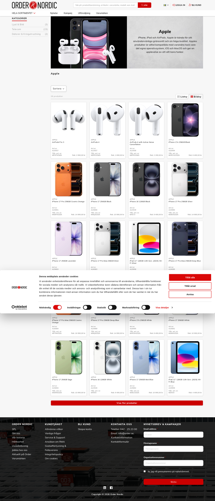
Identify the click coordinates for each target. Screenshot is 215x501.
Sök (144, 5)
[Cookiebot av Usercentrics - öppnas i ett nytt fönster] (19, 495)
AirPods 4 (95, 151)
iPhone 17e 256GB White (141, 329)
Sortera (59, 97)
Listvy (182, 105)
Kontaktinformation (121, 437)
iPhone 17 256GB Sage (62, 388)
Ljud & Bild (30, 33)
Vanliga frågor (53, 433)
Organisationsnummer (155, 457)
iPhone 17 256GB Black (101, 210)
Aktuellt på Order (21, 454)
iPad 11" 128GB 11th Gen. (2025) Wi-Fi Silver (146, 270)
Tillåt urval (190, 473)
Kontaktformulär (120, 441)
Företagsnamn (151, 443)
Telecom (30, 38)
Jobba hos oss (19, 450)
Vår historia (18, 437)
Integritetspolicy (54, 454)
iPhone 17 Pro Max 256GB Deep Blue (185, 269)
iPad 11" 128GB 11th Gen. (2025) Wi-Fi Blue (185, 389)
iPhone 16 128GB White (101, 388)
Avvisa (190, 482)
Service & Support (55, 437)
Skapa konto (85, 429)
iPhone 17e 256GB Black (179, 151)
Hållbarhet (18, 441)
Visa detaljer (162, 495)
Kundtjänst (53, 424)
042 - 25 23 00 (128, 429)
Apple (53, 21)
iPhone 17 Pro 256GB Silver (180, 210)
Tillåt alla (190, 465)
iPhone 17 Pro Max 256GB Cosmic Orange (67, 330)
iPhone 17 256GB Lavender (64, 269)
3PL (14, 429)
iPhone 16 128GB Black (140, 210)
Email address (151, 429)
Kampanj (68, 13)
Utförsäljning (84, 13)
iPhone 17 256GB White (179, 329)
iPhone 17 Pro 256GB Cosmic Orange (68, 210)
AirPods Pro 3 (58, 151)
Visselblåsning (20, 445)
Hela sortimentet (23, 13)
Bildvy (196, 105)
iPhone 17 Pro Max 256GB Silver (105, 269)
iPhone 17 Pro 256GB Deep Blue (105, 329)
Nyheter (54, 13)
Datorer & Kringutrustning (30, 42)
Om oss (16, 433)
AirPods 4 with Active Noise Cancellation (142, 152)
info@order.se (126, 433)
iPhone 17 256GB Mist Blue (141, 388)
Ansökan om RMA (55, 441)
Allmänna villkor (54, 429)
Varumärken (102, 13)
